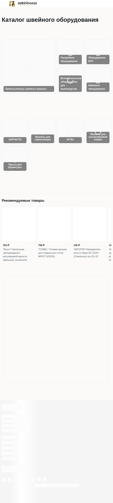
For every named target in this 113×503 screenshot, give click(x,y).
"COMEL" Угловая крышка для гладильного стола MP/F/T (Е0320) (52, 253)
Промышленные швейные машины (25, 89)
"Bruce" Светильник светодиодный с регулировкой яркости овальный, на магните (15, 254)
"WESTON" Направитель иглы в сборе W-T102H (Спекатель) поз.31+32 (87, 253)
